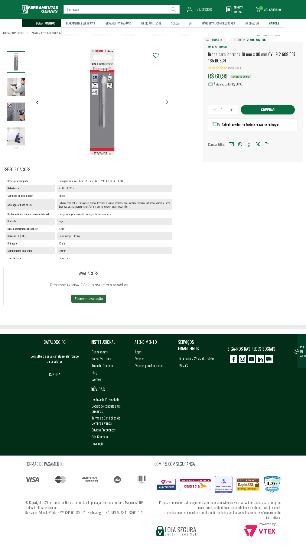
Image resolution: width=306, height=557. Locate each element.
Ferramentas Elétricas (80, 23)
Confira (54, 374)
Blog (94, 372)
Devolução (98, 443)
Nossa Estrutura (101, 358)
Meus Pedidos (204, 9)
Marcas (273, 23)
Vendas (139, 358)
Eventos (96, 379)
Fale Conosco (100, 436)
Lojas (138, 351)
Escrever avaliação (89, 299)
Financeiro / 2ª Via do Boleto (196, 358)
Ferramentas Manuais (118, 23)
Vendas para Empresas (149, 365)
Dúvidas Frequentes (104, 430)
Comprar (268, 109)
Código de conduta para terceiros (106, 409)
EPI (190, 23)
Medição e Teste (151, 23)
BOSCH (222, 46)
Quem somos (100, 351)
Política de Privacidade (105, 399)
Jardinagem (252, 23)
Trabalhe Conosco (103, 365)
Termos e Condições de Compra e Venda (106, 420)
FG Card (183, 365)
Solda (175, 23)
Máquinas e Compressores (218, 23)
